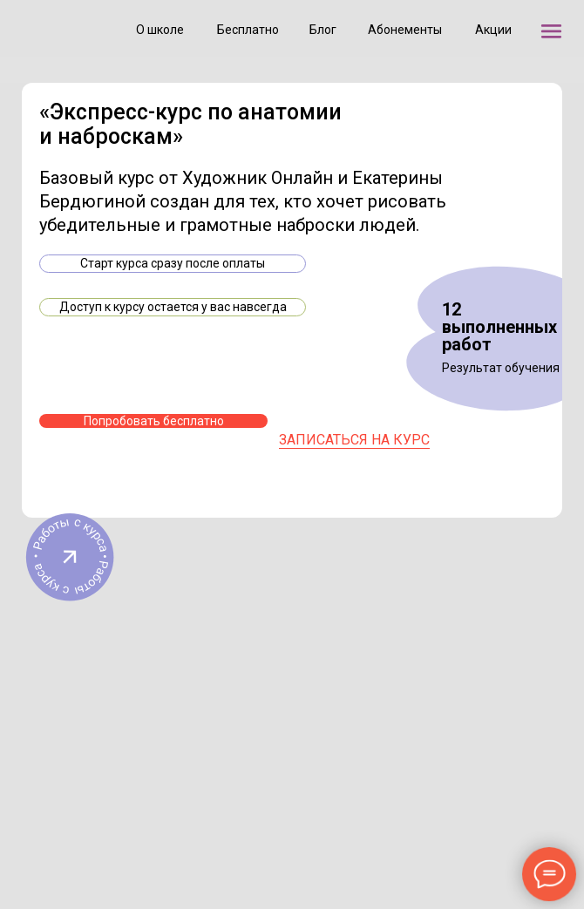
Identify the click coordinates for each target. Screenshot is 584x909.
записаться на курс (354, 439)
